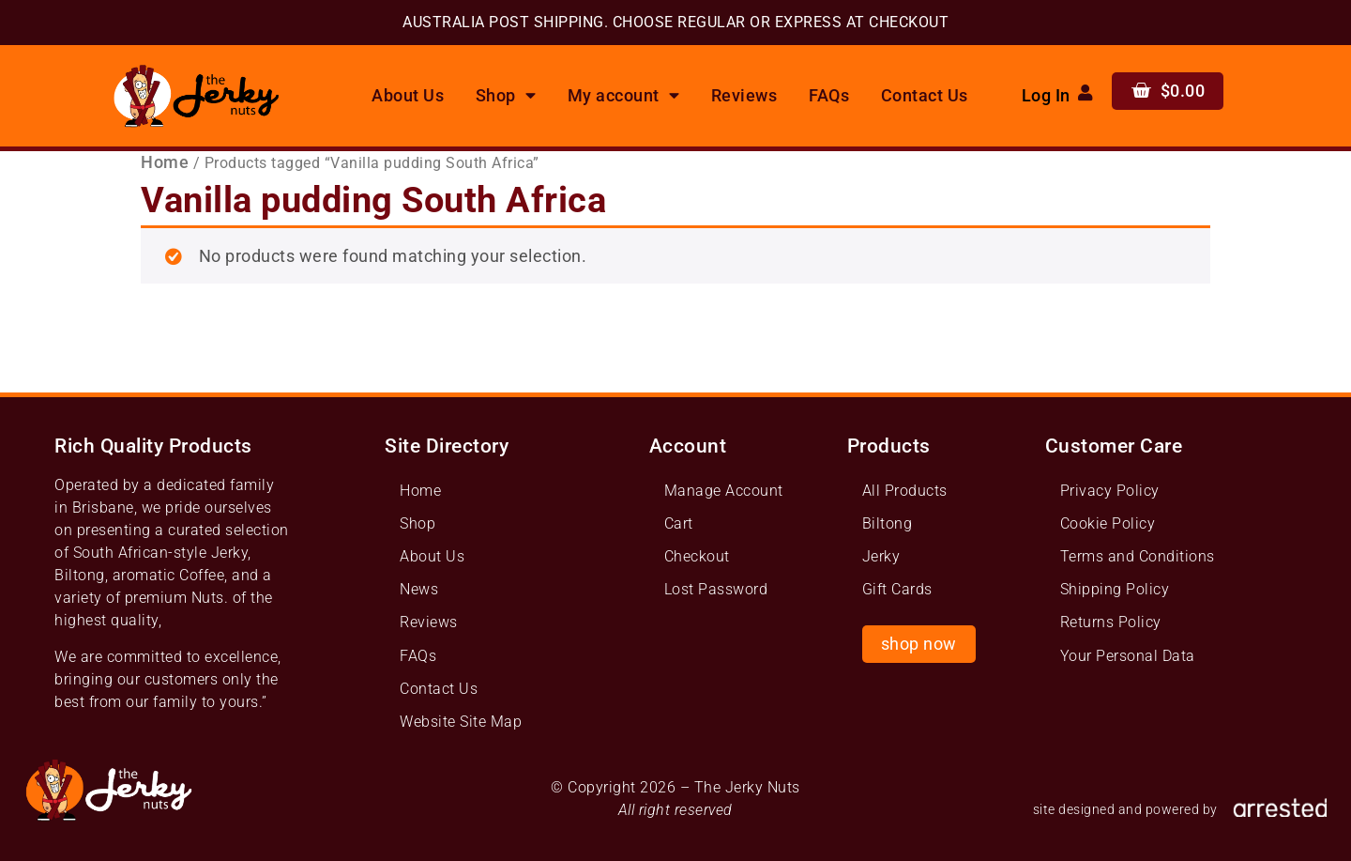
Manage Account (723, 491)
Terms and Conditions (1137, 556)
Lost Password (716, 589)
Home (165, 162)
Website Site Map (461, 721)
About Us (408, 95)
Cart (678, 523)
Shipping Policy (1115, 589)
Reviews (744, 95)
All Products (905, 491)
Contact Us (924, 95)
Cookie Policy (1108, 523)
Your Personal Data (1127, 656)
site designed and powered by (1125, 810)
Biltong (887, 523)
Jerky (881, 556)
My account (624, 96)
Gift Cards (897, 589)
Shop (506, 96)
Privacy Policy (1110, 491)
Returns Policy (1110, 622)
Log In (1046, 95)
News (419, 589)
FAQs (829, 95)
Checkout (697, 556)
